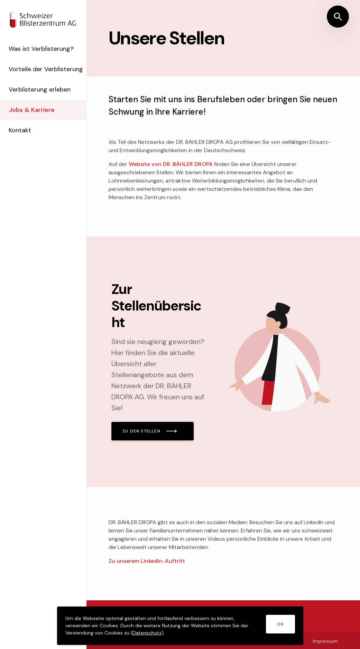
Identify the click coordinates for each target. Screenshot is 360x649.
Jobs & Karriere (34, 119)
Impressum (325, 641)
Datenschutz (146, 633)
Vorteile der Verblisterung (30, 74)
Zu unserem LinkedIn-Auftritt (147, 562)
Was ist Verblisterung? (43, 49)
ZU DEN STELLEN (141, 431)
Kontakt (22, 139)
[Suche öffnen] (338, 17)
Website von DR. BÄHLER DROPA (171, 165)
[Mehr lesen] (223, 362)
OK (280, 624)
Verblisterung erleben (42, 99)
